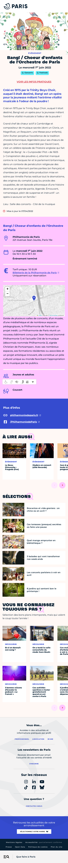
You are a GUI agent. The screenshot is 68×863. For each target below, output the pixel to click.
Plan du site (56, 847)
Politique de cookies (38, 847)
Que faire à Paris (25, 856)
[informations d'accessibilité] (19, 381)
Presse (9, 847)
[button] (34, 298)
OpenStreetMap (53, 315)
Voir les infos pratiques (34, 81)
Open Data (20, 847)
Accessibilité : (43, 842)
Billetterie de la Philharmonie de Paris (35, 272)
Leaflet (39, 315)
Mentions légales (14, 842)
